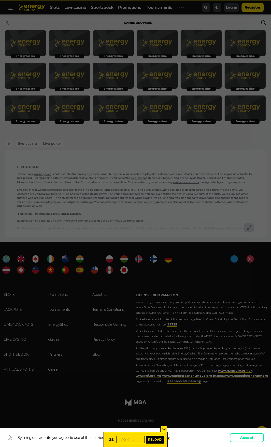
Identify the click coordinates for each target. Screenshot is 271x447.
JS (111, 439)
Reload (155, 439)
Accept (246, 437)
